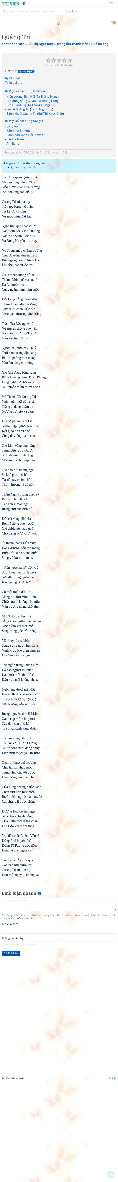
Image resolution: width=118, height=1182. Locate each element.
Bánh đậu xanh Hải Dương (24, 235)
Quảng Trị (18, 268)
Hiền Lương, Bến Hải (20, 197)
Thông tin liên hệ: (13, 1038)
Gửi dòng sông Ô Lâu (21, 201)
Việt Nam (33, 268)
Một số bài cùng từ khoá (25, 191)
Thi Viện (10, 3)
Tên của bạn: (10, 1024)
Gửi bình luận (11, 1053)
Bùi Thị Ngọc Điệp (50, 214)
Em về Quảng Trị (17, 210)
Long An (12, 227)
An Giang (12, 244)
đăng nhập (29, 1019)
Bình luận (15, 179)
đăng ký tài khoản (12, 1019)
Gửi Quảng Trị (16, 206)
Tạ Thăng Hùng (47, 197)
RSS (112, 1178)
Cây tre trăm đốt (17, 240)
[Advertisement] (59, 47)
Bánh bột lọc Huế (18, 231)
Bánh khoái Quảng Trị (21, 214)
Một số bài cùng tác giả (24, 221)
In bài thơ (15, 183)
